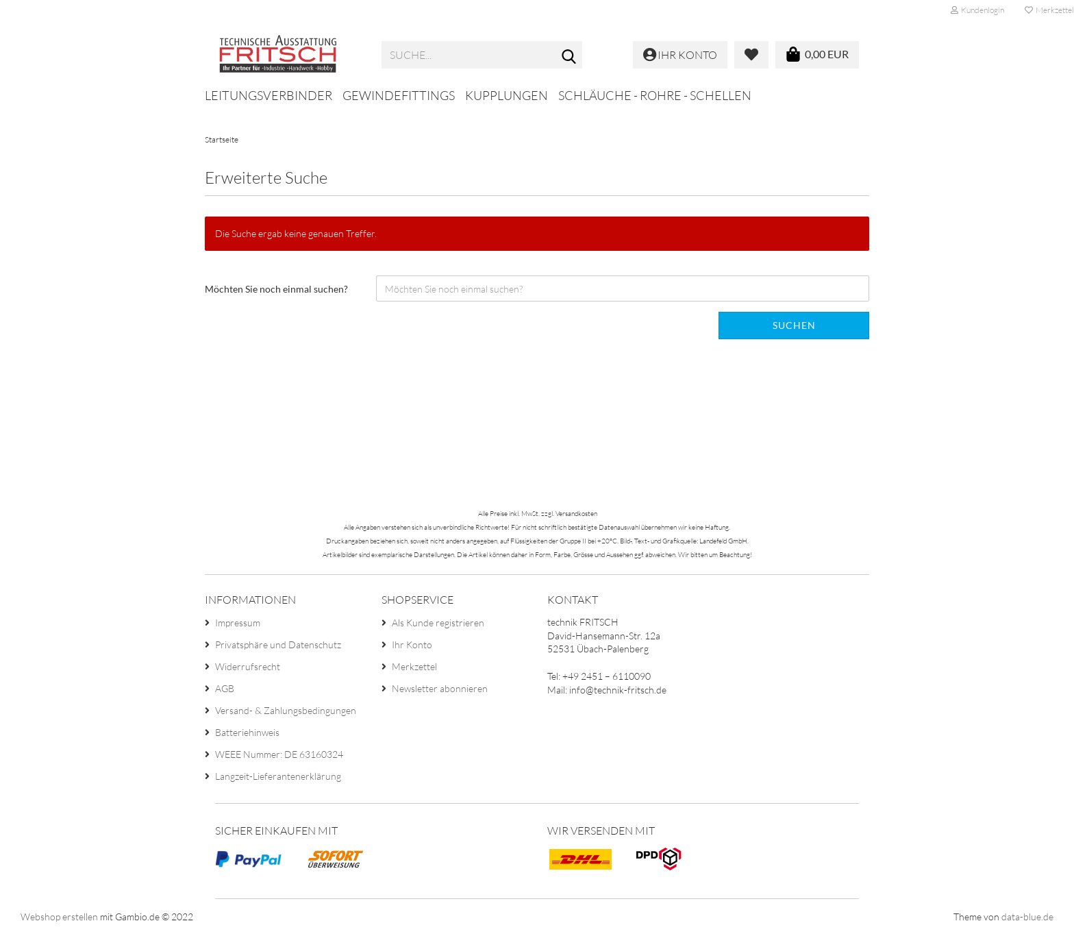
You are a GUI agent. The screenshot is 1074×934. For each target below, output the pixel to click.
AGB (224, 688)
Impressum (237, 622)
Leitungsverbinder (268, 95)
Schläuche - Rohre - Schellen (654, 95)
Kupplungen (506, 95)
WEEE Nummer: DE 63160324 (279, 754)
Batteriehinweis (247, 732)
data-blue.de (1027, 916)
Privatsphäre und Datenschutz (278, 644)
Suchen (794, 325)
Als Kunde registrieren (438, 622)
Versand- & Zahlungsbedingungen (285, 710)
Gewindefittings (398, 95)
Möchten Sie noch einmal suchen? (276, 289)
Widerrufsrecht (247, 666)
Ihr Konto (412, 644)
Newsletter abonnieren (440, 688)
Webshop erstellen (59, 916)
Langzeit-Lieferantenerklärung (278, 776)
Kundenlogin (977, 10)
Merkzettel (414, 666)
